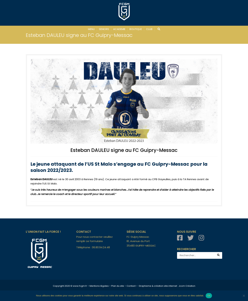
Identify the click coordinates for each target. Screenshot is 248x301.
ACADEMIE (119, 29)
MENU (91, 29)
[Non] (243, 295)
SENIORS (104, 29)
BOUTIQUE (136, 29)
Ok (208, 295)
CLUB (149, 29)
